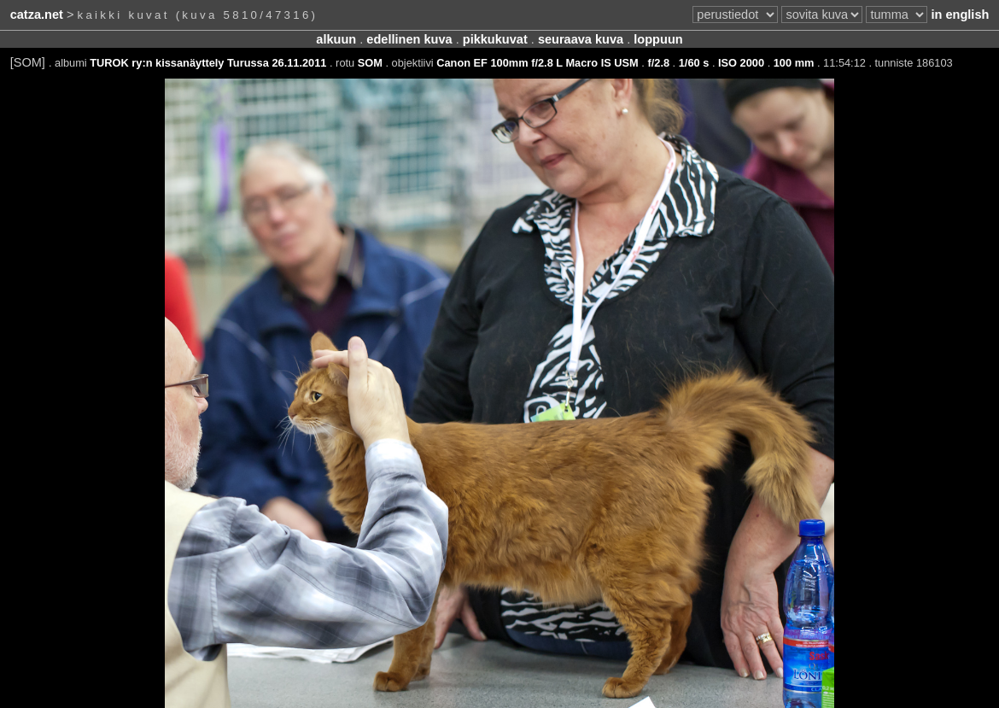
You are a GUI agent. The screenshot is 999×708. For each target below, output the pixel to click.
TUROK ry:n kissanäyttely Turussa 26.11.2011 (208, 62)
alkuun (336, 39)
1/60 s (694, 62)
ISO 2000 (741, 62)
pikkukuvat (495, 39)
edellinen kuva (409, 39)
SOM (370, 62)
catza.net (36, 14)
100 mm (794, 62)
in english (960, 14)
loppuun (658, 39)
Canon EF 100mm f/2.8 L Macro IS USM (537, 62)
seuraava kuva (580, 39)
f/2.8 (658, 62)
